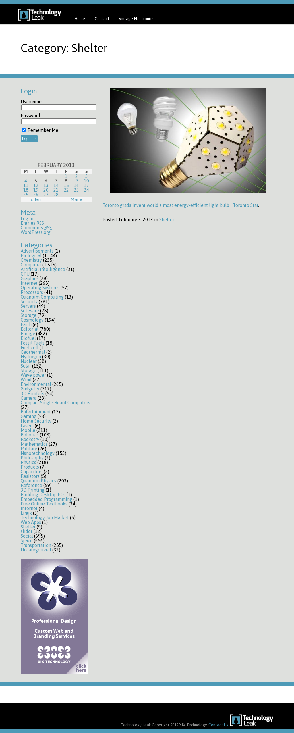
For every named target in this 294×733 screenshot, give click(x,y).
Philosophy (32, 457)
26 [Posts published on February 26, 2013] (35, 194)
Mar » (76, 199)
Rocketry (30, 439)
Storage (28, 315)
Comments (36, 227)
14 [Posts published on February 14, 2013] (56, 185)
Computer (31, 264)
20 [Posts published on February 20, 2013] (46, 190)
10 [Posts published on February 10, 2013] (86, 180)
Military (29, 448)
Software (30, 310)
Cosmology (32, 319)
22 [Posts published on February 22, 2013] (66, 190)
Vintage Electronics (136, 18)
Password (30, 115)
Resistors (30, 476)
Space (27, 540)
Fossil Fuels (33, 342)
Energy (28, 333)
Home (79, 18)
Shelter (28, 526)
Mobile (28, 430)
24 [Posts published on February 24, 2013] (86, 190)
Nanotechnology (38, 453)
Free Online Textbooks (44, 503)
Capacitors (31, 471)
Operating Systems (40, 287)
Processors (32, 292)
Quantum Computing (42, 296)
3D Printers (32, 393)
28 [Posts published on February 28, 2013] (56, 194)
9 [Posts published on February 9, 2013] (76, 180)
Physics (28, 462)
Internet (29, 283)
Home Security (36, 421)
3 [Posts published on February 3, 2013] (86, 176)
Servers (28, 306)
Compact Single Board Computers (55, 402)
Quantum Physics (38, 480)
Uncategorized (36, 549)
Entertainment (36, 411)
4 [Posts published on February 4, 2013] (25, 180)
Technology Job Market (45, 517)
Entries (32, 223)
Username (31, 101)
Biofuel (28, 338)
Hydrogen (31, 356)
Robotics (30, 434)
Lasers (27, 425)
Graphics (29, 278)
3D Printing (33, 489)
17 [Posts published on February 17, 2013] (86, 185)
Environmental (36, 384)
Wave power (33, 375)
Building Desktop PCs (43, 494)
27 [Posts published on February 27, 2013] (46, 194)
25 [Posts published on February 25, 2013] (25, 194)
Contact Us (218, 725)
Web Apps (31, 522)
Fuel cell (29, 347)
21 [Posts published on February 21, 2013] (56, 190)
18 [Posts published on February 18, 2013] (25, 190)
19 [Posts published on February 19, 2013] (35, 190)
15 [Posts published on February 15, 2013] (66, 185)
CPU (25, 273)
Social (27, 535)
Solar (26, 365)
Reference (31, 485)
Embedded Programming (46, 499)
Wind (26, 379)
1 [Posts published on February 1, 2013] (66, 176)
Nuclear (29, 361)
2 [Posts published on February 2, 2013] (76, 176)
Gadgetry (30, 388)
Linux (26, 512)
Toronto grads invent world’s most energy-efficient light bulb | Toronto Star (180, 205)
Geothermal (33, 352)
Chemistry (31, 260)
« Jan (36, 199)
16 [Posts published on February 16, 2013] (76, 185)
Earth (26, 324)
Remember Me (40, 130)
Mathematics (34, 444)
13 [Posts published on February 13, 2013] (46, 185)
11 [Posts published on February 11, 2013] (25, 185)
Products (30, 467)
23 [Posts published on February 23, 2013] (76, 190)
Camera (28, 398)
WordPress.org (36, 232)
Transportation (36, 545)
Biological (31, 255)
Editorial (29, 329)
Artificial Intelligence (43, 269)
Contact (102, 18)
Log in (27, 218)
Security (29, 301)
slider (26, 531)
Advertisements (37, 250)
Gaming (28, 416)
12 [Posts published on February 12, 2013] (35, 185)
